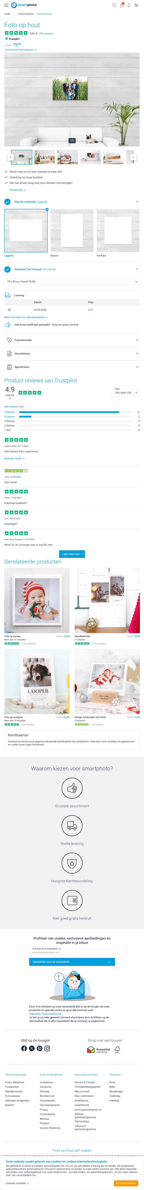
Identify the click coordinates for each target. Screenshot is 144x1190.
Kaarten (9, 1104)
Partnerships (82, 1120)
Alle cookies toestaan (126, 1183)
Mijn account (82, 1090)
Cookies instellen (17, 1183)
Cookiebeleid (47, 1113)
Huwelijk (114, 1099)
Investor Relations (50, 1127)
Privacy (44, 1108)
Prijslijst (44, 1122)
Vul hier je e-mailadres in (46, 947)
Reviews (44, 1117)
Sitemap (44, 1090)
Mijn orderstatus (84, 1094)
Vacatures (45, 1085)
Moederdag (115, 1090)
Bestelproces (47, 1094)
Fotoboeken (12, 1085)
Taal (117, 388)
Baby (112, 1085)
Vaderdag (114, 1094)
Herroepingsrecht (50, 1104)
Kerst (112, 1081)
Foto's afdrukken (14, 1081)
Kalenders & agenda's (17, 1099)
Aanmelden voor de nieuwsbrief (51, 960)
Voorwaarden (47, 1099)
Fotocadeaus (12, 1094)
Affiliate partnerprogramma (85, 1115)
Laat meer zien (71, 553)
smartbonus (81, 1099)
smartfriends (82, 1104)
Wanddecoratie (13, 1090)
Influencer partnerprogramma (85, 1127)
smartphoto (46, 1081)
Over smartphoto (51, 1073)
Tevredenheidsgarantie (87, 1085)
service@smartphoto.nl (88, 1108)
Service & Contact (85, 1081)
